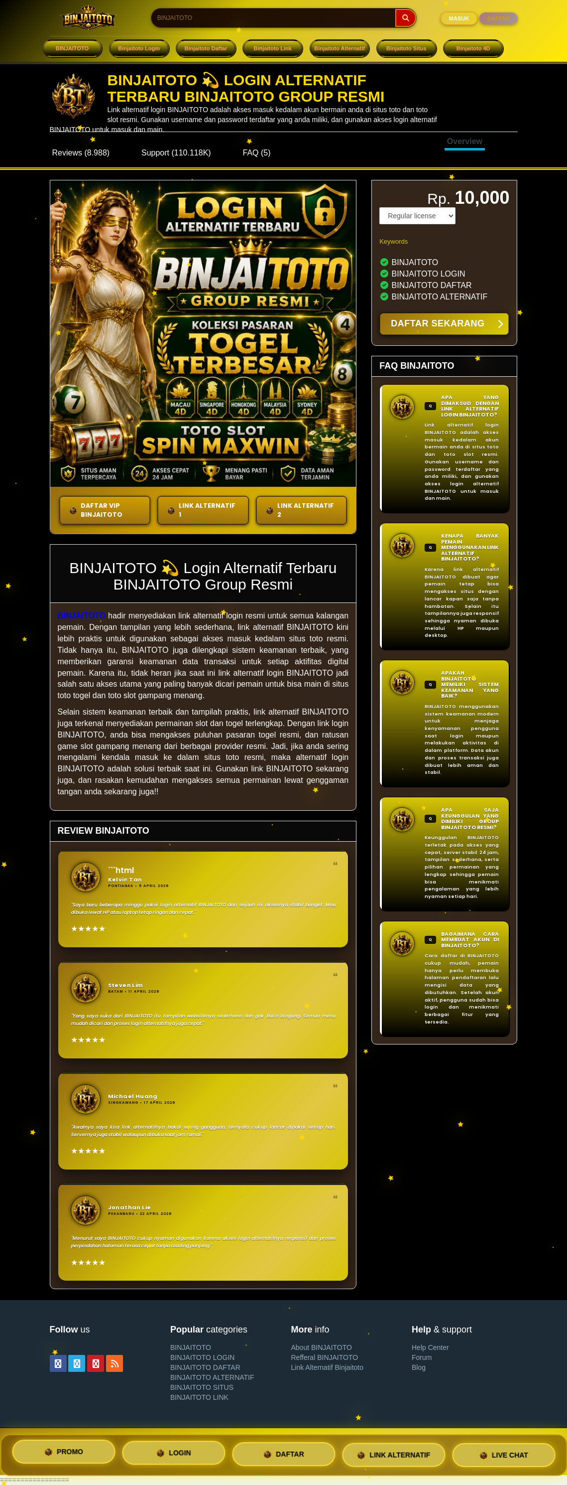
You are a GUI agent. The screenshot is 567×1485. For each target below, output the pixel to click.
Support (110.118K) (176, 152)
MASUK (459, 18)
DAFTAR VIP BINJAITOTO (95, 510)
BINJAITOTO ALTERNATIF (212, 1377)
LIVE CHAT (503, 1453)
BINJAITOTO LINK (199, 1397)
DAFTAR (498, 18)
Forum (422, 1357)
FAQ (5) (257, 152)
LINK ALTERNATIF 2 (299, 510)
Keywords (393, 241)
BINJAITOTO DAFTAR (205, 1367)
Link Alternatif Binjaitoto (327, 1367)
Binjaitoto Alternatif (339, 48)
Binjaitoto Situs (406, 48)
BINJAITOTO (72, 48)
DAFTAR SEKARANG (447, 324)
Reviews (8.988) (81, 152)
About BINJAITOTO (321, 1347)
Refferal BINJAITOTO (324, 1357)
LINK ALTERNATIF (394, 1454)
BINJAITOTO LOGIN (202, 1357)
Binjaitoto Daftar (206, 48)
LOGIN (173, 1455)
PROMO (63, 1454)
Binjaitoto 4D (473, 48)
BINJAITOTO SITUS (201, 1387)
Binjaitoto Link (273, 48)
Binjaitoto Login (139, 48)
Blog (419, 1367)
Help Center (430, 1347)
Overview (464, 141)
